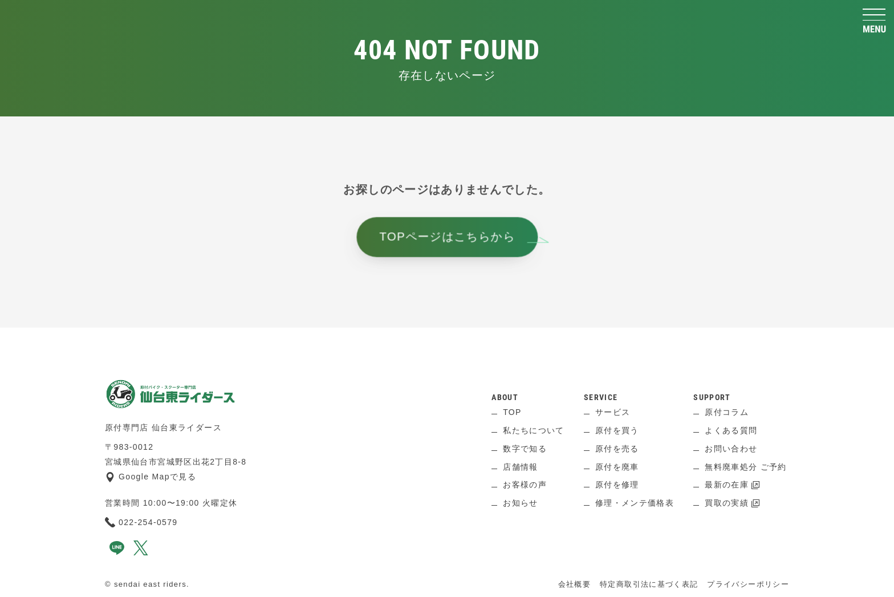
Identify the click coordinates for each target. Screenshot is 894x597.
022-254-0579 (141, 522)
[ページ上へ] (447, 345)
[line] (116, 552)
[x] (140, 552)
